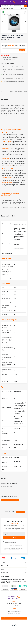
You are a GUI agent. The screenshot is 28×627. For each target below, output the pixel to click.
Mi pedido (26, 2)
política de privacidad (13, 540)
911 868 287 (14, 610)
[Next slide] (25, 22)
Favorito (22, 2)
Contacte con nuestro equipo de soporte (14, 618)
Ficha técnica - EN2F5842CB (9, 59)
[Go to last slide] (2, 22)
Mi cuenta (18, 2)
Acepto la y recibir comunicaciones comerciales (12, 541)
